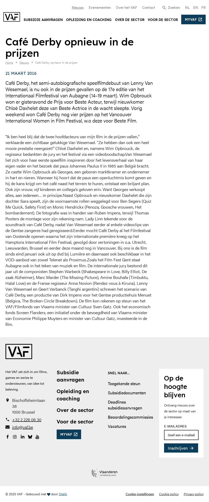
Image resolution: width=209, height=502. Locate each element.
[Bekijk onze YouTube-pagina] (38, 436)
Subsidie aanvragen (43, 20)
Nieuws (78, 7)
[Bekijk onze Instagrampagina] (15, 436)
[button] (171, 7)
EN (195, 7)
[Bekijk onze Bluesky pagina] (30, 436)
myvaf (191, 19)
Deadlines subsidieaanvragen (125, 405)
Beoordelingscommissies (130, 417)
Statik (63, 494)
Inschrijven (178, 448)
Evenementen (100, 7)
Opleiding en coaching (89, 20)
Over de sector (129, 20)
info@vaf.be (22, 427)
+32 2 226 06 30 (26, 419)
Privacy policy (194, 494)
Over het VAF (126, 7)
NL (187, 7)
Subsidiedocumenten (127, 393)
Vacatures (117, 426)
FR (203, 7)
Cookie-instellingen (140, 494)
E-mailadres (175, 426)
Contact (148, 7)
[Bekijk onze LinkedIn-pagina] (22, 436)
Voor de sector (163, 20)
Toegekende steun (124, 383)
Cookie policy (169, 494)
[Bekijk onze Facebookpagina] (7, 436)
